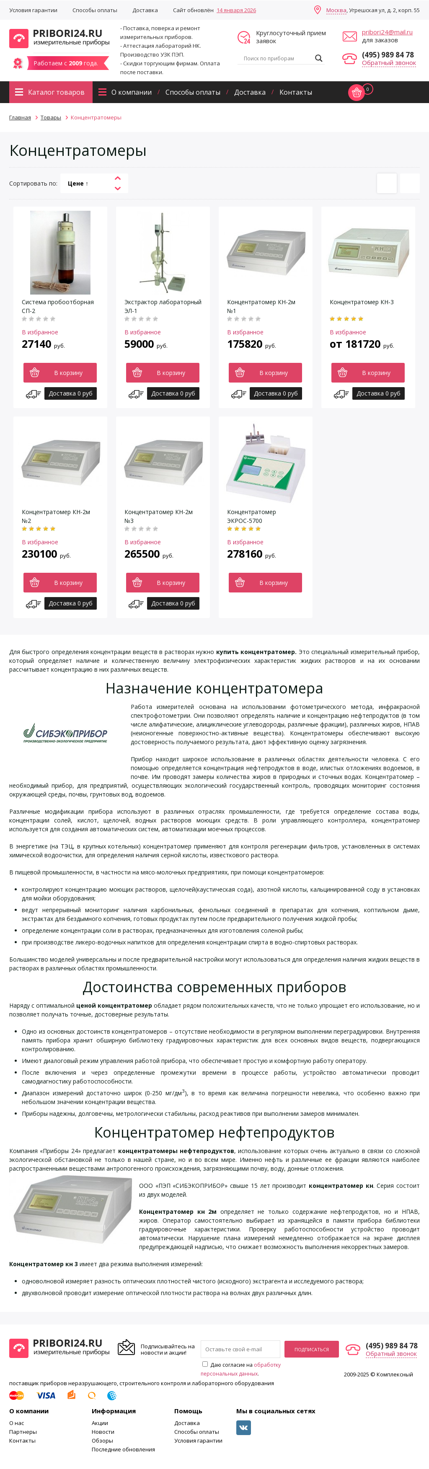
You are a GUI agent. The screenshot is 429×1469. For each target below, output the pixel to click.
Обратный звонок (389, 62)
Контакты (295, 92)
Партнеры (23, 1431)
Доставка (145, 10)
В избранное (40, 332)
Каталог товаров (56, 92)
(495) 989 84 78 (388, 54)
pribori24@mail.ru (387, 32)
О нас (16, 1423)
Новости (103, 1431)
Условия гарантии (33, 10)
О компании (131, 92)
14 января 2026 (236, 10)
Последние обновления (123, 1449)
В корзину (68, 373)
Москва (336, 10)
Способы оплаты (94, 10)
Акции (100, 1423)
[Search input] (277, 58)
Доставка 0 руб (71, 393)
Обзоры (102, 1440)
